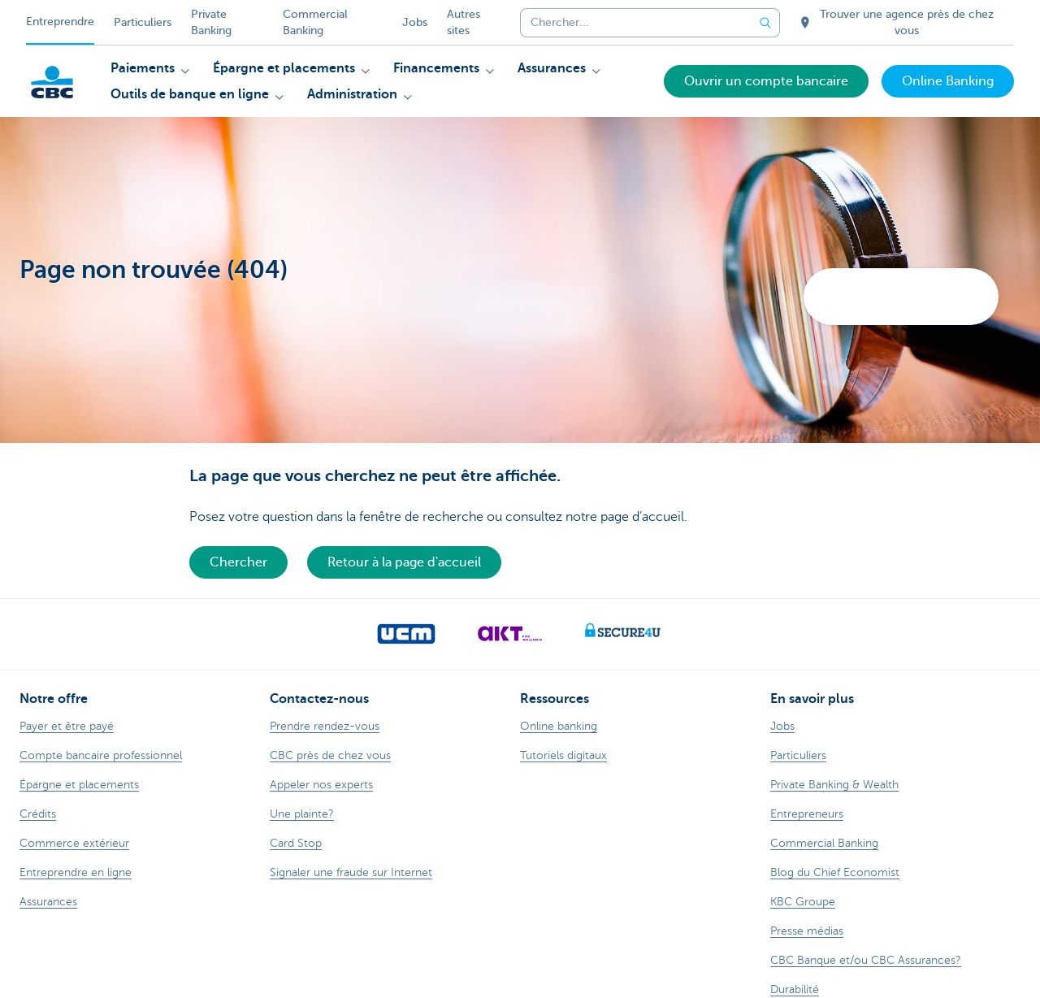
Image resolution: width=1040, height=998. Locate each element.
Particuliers (142, 22)
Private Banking (211, 22)
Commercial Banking (315, 22)
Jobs (414, 22)
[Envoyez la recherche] (765, 22)
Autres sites (463, 22)
